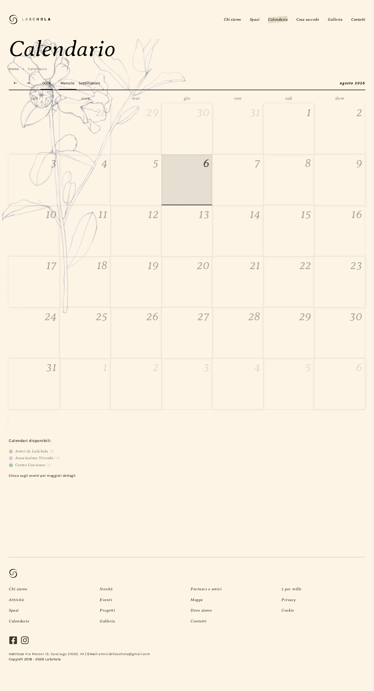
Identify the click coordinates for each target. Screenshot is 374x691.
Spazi (14, 610)
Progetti (107, 610)
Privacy (288, 599)
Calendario (19, 621)
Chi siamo (18, 588)
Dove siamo (201, 610)
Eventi (106, 599)
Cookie (287, 610)
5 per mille (291, 588)
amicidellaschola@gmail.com (124, 654)
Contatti (198, 621)
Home (14, 69)
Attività (16, 599)
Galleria (107, 621)
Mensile (67, 83)
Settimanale (89, 83)
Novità (106, 588)
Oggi (46, 83)
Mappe (197, 599)
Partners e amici (206, 588)
